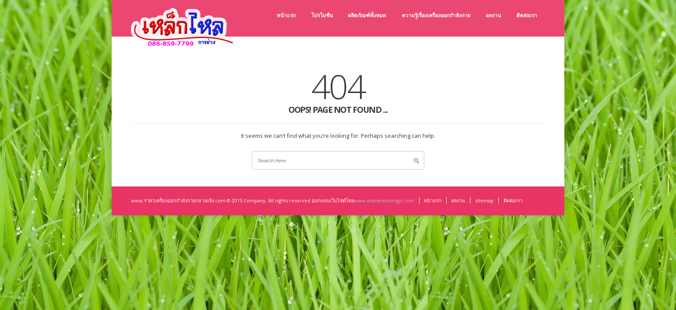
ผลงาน (458, 200)
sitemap (484, 200)
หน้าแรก (432, 200)
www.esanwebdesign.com (384, 200)
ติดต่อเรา (513, 200)
